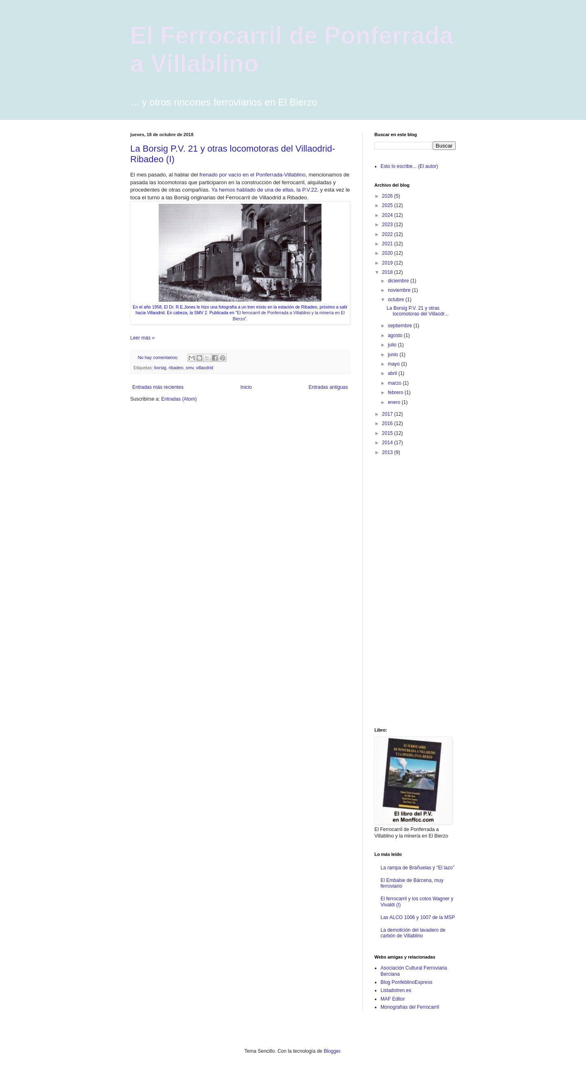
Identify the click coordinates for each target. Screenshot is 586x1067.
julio (393, 345)
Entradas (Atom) (179, 399)
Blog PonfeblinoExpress (406, 982)
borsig (160, 367)
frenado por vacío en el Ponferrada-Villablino (252, 175)
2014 (388, 442)
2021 (388, 244)
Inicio (246, 387)
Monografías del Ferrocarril (409, 1007)
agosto (396, 335)
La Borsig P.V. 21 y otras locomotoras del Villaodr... (417, 311)
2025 (388, 205)
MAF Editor (392, 999)
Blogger (332, 1051)
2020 (388, 253)
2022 (388, 234)
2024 (388, 215)
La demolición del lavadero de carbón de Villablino (412, 933)
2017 (388, 414)
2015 (388, 433)
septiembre (400, 325)
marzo (395, 383)
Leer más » (142, 338)
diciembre (399, 281)
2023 (388, 224)
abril (393, 373)
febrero (396, 392)
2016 (388, 423)
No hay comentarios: (158, 357)
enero (395, 402)
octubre (396, 299)
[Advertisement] (407, 591)
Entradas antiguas (328, 387)
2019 (388, 263)
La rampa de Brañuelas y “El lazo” (417, 868)
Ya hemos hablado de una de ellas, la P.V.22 (264, 190)
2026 (388, 196)
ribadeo (175, 367)
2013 (388, 452)
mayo (394, 364)
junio (394, 354)
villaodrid (204, 367)
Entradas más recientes (158, 387)
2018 (388, 272)
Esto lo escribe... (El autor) (409, 166)
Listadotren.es (395, 990)
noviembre (400, 290)
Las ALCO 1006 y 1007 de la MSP (417, 917)
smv (189, 367)
